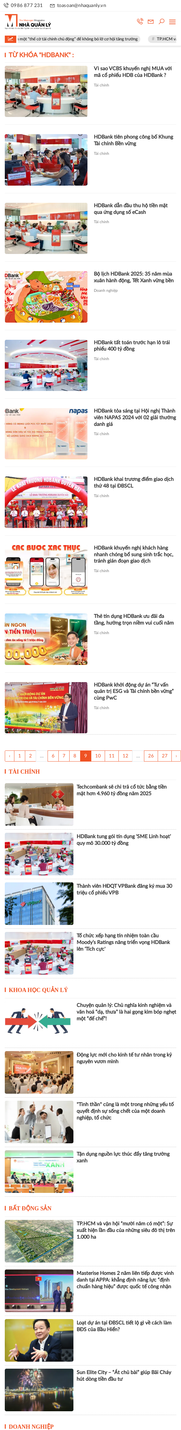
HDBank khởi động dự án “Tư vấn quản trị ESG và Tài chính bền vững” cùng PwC (134, 691)
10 (98, 756)
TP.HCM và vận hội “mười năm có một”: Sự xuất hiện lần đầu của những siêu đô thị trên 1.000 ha (126, 1230)
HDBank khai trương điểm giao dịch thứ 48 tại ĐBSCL (134, 483)
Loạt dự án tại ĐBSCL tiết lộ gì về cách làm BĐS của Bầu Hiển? (124, 1326)
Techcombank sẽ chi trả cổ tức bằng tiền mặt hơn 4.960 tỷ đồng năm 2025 (122, 790)
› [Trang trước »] (176, 756)
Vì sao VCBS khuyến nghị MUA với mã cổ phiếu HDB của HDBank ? (133, 72)
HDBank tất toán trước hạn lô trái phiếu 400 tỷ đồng (132, 346)
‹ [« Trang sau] (9, 756)
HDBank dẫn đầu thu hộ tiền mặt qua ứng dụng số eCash (131, 209)
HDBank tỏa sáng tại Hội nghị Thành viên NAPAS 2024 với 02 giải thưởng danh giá (135, 417)
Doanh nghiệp (106, 290)
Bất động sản (30, 1208)
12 (125, 756)
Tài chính (101, 85)
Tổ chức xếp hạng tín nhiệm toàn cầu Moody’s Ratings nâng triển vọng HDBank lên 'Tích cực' (123, 942)
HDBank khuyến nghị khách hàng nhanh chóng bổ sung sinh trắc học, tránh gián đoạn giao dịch (133, 554)
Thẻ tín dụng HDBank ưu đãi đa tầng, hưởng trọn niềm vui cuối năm (134, 620)
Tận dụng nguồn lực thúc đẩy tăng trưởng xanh (123, 1157)
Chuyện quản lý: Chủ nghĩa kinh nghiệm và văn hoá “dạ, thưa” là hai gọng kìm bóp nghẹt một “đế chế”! (126, 1012)
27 (165, 756)
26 (151, 756)
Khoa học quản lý (38, 990)
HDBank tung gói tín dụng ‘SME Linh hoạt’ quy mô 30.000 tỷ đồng (124, 840)
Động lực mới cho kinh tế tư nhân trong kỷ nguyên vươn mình (124, 1058)
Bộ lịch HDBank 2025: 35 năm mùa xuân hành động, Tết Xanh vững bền (134, 277)
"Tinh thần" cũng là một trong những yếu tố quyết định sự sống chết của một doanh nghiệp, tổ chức (125, 1111)
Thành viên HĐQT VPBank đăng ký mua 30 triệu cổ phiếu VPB (124, 889)
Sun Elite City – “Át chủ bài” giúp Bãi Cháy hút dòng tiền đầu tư (124, 1376)
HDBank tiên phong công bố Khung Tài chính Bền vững (133, 140)
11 (112, 756)
